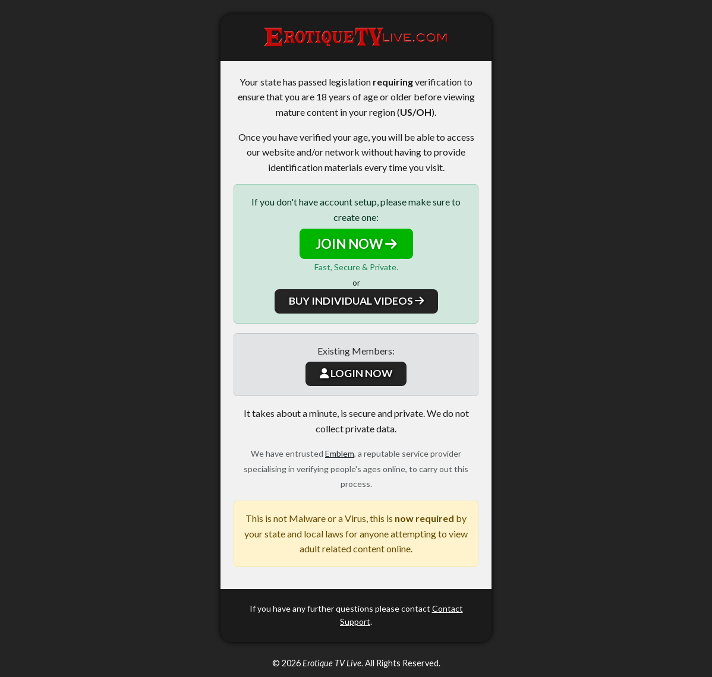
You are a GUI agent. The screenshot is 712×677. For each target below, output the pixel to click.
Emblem (339, 453)
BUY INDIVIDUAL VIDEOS (356, 301)
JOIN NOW (356, 244)
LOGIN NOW (356, 373)
